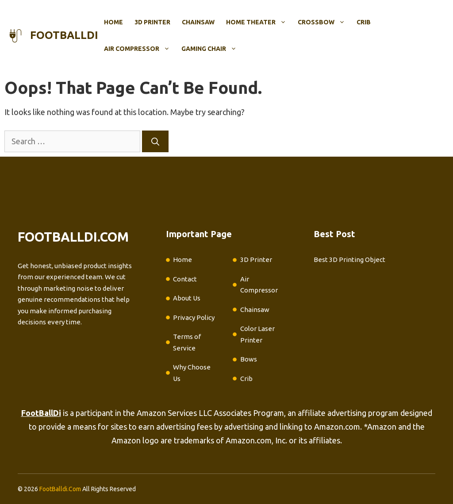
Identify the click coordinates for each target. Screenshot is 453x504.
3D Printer (152, 22)
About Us (186, 298)
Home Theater (259, 22)
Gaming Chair (211, 48)
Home (113, 22)
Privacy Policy (194, 317)
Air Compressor (140, 48)
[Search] (155, 141)
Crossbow (324, 22)
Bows (248, 359)
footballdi (64, 35)
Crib (364, 22)
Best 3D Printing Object (349, 259)
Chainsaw (198, 22)
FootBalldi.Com (60, 488)
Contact (185, 279)
